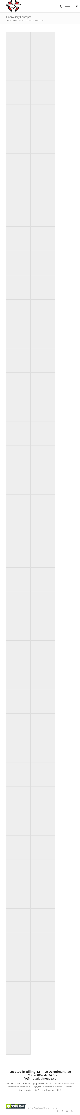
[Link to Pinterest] (57, 1111)
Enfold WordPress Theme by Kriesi (42, 1108)
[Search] (59, 6)
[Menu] (66, 6)
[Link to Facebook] (62, 1111)
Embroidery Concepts (18, 17)
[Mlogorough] (33, 6)
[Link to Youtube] (67, 1111)
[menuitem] (59, 6)
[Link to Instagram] (71, 1111)
